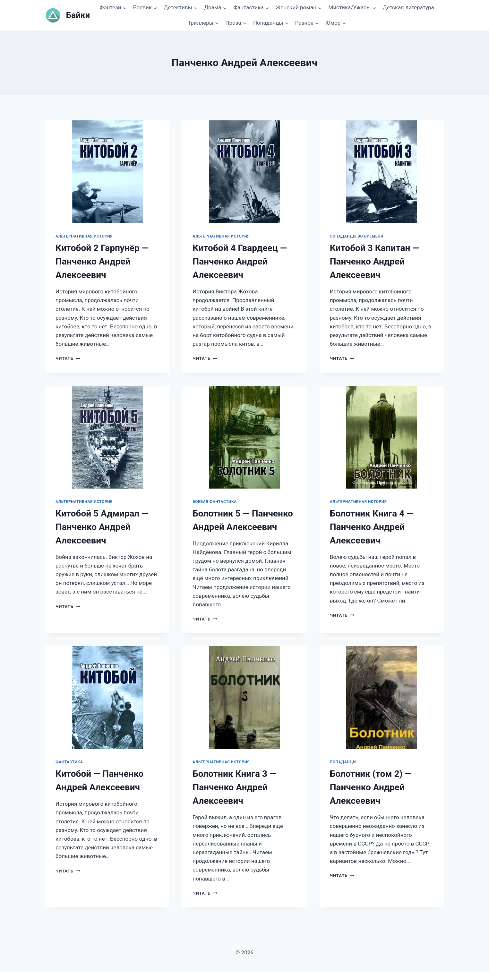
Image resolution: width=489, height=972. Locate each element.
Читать (68, 358)
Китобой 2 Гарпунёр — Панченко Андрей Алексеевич (102, 261)
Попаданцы (343, 762)
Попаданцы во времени (356, 236)
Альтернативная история (84, 236)
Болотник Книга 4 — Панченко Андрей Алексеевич (372, 527)
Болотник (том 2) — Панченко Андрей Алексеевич (371, 787)
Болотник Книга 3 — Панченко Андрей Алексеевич (234, 787)
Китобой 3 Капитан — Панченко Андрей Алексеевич (374, 261)
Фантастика (69, 762)
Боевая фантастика (215, 501)
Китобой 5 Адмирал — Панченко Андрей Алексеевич (102, 527)
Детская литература (408, 7)
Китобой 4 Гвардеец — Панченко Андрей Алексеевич (240, 261)
